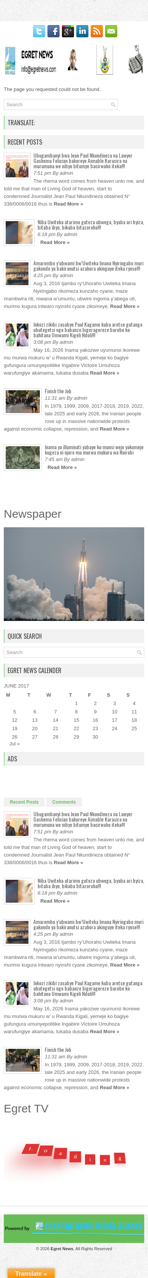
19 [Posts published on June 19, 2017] (14, 728)
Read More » (68, 204)
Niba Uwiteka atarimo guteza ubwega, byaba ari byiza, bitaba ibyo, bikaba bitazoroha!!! (91, 224)
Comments (64, 802)
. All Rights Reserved (81, 1248)
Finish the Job (58, 391)
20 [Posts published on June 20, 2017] (35, 728)
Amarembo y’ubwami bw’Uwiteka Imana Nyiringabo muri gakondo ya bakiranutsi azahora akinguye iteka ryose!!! (88, 265)
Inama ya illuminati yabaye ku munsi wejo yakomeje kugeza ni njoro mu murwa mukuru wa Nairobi (94, 449)
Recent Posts (24, 802)
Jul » (14, 744)
